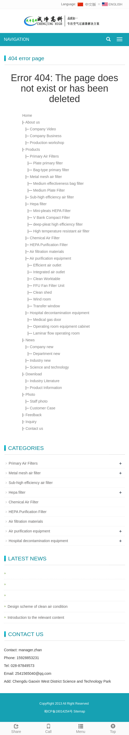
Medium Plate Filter (49, 190)
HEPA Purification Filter (49, 245)
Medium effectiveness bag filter (58, 183)
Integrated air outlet (49, 272)
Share (16, 728)
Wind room (42, 299)
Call (48, 728)
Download (33, 374)
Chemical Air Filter (45, 238)
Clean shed (42, 292)
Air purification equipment (50, 258)
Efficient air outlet (47, 265)
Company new (41, 347)
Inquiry (30, 422)
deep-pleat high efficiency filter (58, 224)
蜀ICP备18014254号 (59, 711)
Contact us (34, 428)
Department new (46, 354)
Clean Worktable (46, 279)
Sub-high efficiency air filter (52, 197)
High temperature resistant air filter (61, 231)
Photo (30, 394)
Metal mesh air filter (46, 177)
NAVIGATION (16, 39)
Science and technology (49, 367)
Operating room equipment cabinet (61, 326)
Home (27, 115)
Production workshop (47, 143)
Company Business (46, 136)
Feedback (33, 415)
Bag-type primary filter (51, 170)
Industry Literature (45, 381)
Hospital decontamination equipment (59, 313)
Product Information (46, 388)
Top (113, 728)
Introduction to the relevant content (36, 617)
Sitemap (79, 711)
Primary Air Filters (44, 156)
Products (32, 149)
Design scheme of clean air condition (38, 606)
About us (32, 122)
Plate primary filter (48, 163)
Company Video (43, 129)
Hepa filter (38, 204)
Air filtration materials (47, 251)
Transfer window (46, 306)
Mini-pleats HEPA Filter (52, 211)
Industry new (40, 360)
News (30, 340)
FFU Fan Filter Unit (48, 285)
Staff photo (38, 401)
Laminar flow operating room (56, 333)
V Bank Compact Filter (51, 217)
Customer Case (42, 408)
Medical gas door (47, 320)
